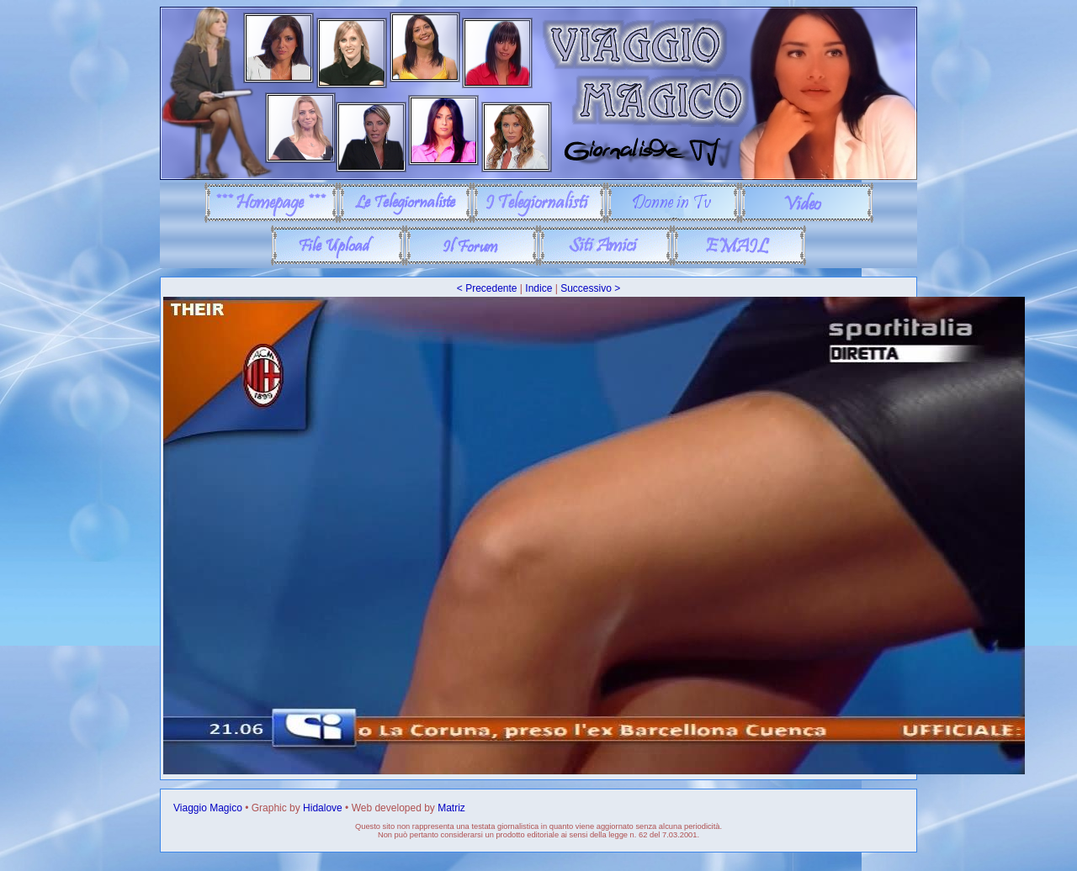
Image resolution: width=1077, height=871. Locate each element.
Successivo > (590, 288)
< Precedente (487, 288)
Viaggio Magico (207, 808)
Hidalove (322, 808)
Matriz (451, 808)
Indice (538, 288)
